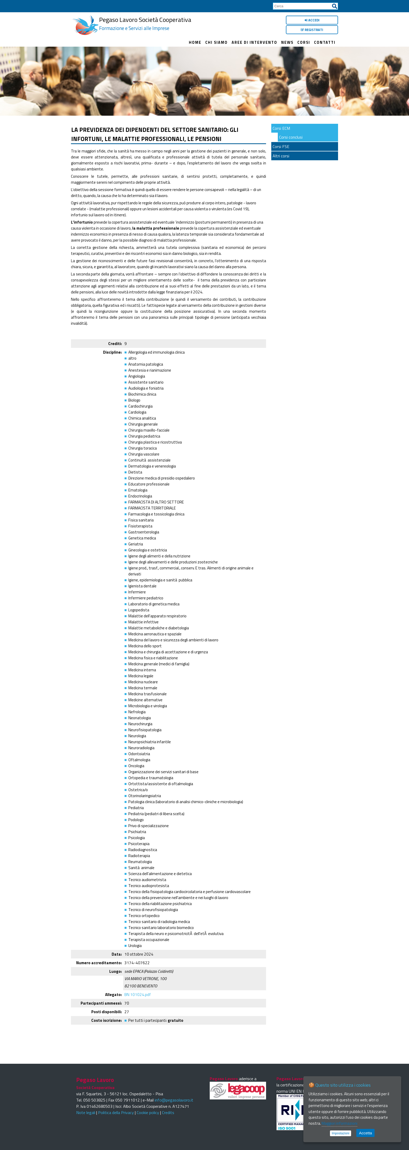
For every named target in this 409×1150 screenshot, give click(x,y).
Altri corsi (281, 156)
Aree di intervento (254, 42)
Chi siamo (216, 42)
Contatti (324, 42)
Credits (168, 1112)
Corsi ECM (281, 128)
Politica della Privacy (116, 1112)
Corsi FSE (281, 146)
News (287, 42)
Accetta (365, 1133)
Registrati (312, 29)
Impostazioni (340, 1133)
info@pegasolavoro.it (174, 1100)
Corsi (303, 42)
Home (195, 42)
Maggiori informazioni (339, 1123)
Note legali (85, 1112)
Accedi (312, 20)
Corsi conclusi (291, 137)
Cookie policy (148, 1112)
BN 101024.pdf (137, 995)
